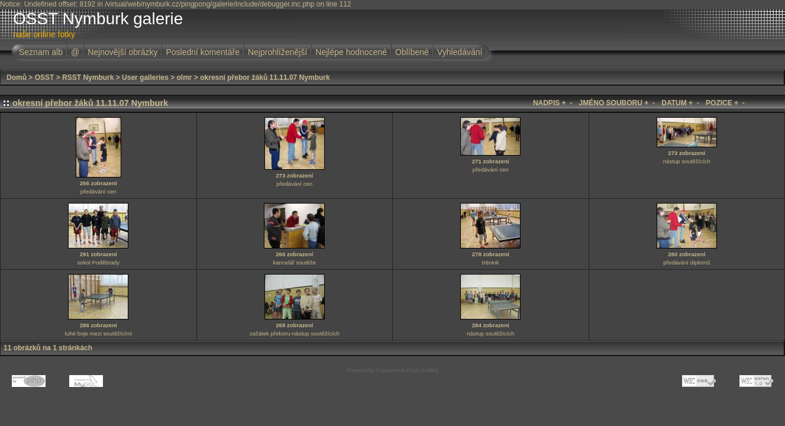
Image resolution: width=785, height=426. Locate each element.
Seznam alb (41, 52)
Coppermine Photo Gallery (407, 370)
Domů (17, 77)
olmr (184, 77)
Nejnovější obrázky (122, 52)
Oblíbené (412, 52)
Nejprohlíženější (277, 52)
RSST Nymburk (88, 77)
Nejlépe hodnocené (351, 52)
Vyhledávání (460, 52)
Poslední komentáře (203, 52)
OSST (44, 77)
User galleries (145, 77)
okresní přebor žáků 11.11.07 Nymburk (264, 77)
